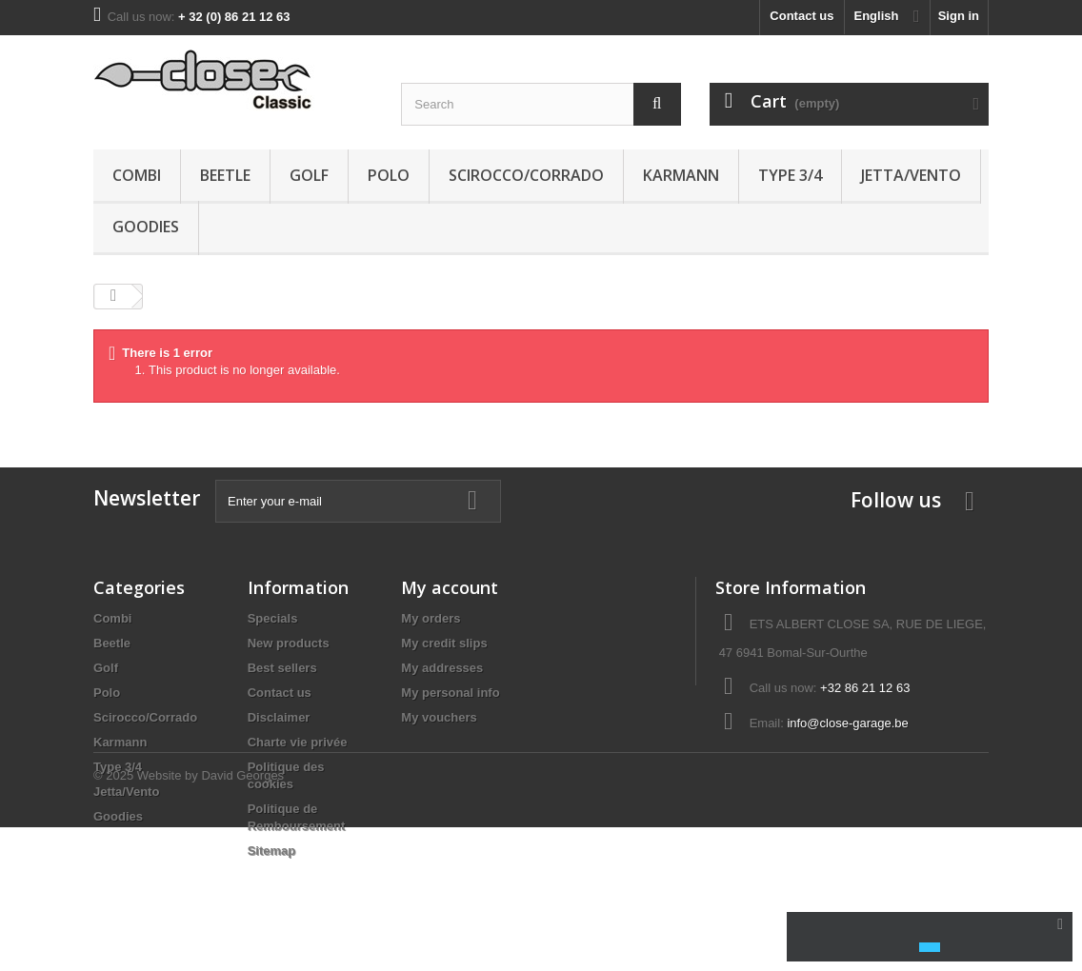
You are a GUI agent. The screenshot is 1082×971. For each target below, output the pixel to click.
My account (449, 587)
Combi (136, 175)
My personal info (450, 692)
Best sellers (282, 668)
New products (289, 643)
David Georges (242, 919)
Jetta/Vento (911, 175)
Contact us (801, 16)
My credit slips (444, 643)
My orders (430, 618)
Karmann (681, 175)
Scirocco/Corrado (526, 175)
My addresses (442, 668)
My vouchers (438, 717)
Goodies (145, 226)
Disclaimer (279, 717)
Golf (309, 175)
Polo (389, 175)
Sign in (958, 16)
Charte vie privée (298, 742)
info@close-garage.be (847, 723)
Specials (273, 618)
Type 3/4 (790, 175)
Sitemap (272, 850)
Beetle (225, 175)
